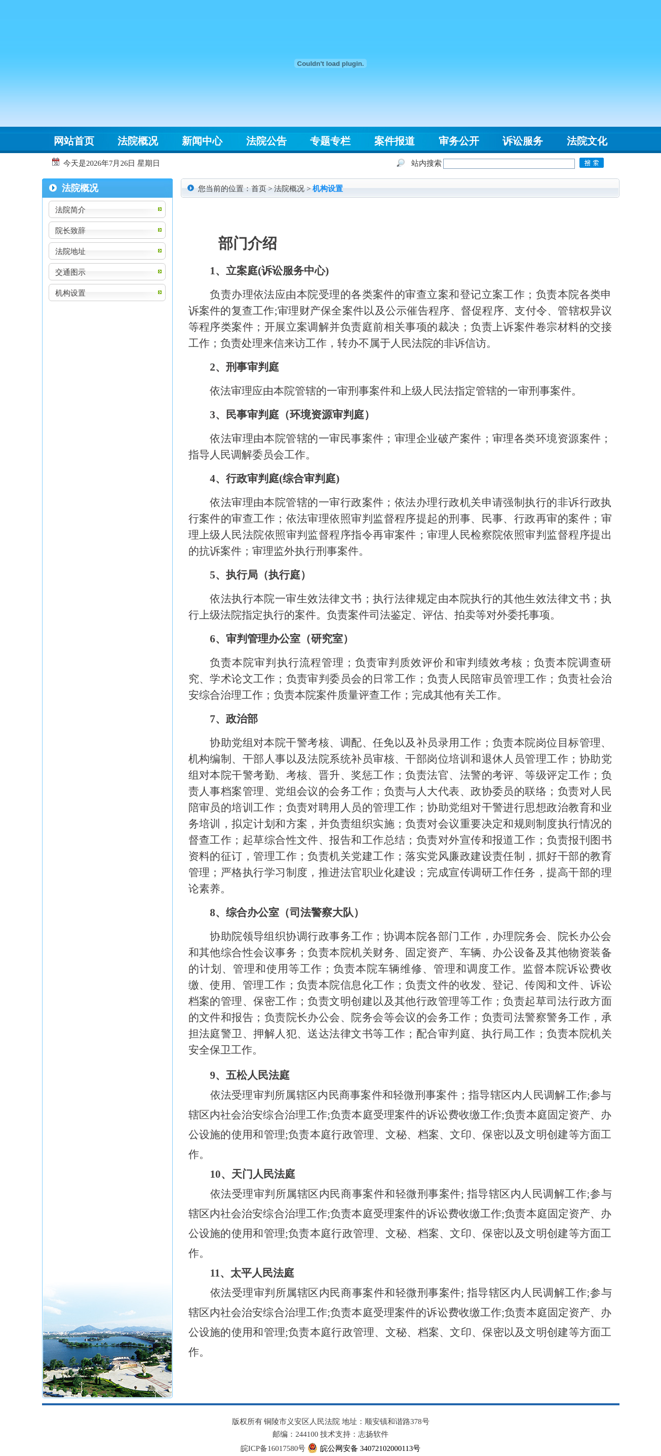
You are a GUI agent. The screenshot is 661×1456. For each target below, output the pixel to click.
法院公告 (266, 141)
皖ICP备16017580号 (273, 1448)
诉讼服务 (522, 141)
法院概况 (138, 141)
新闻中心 (202, 141)
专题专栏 (330, 141)
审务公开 (459, 141)
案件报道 (394, 141)
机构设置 (70, 293)
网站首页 (74, 141)
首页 (258, 189)
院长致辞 (70, 231)
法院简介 (70, 210)
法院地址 (70, 251)
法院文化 (587, 141)
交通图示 (70, 272)
